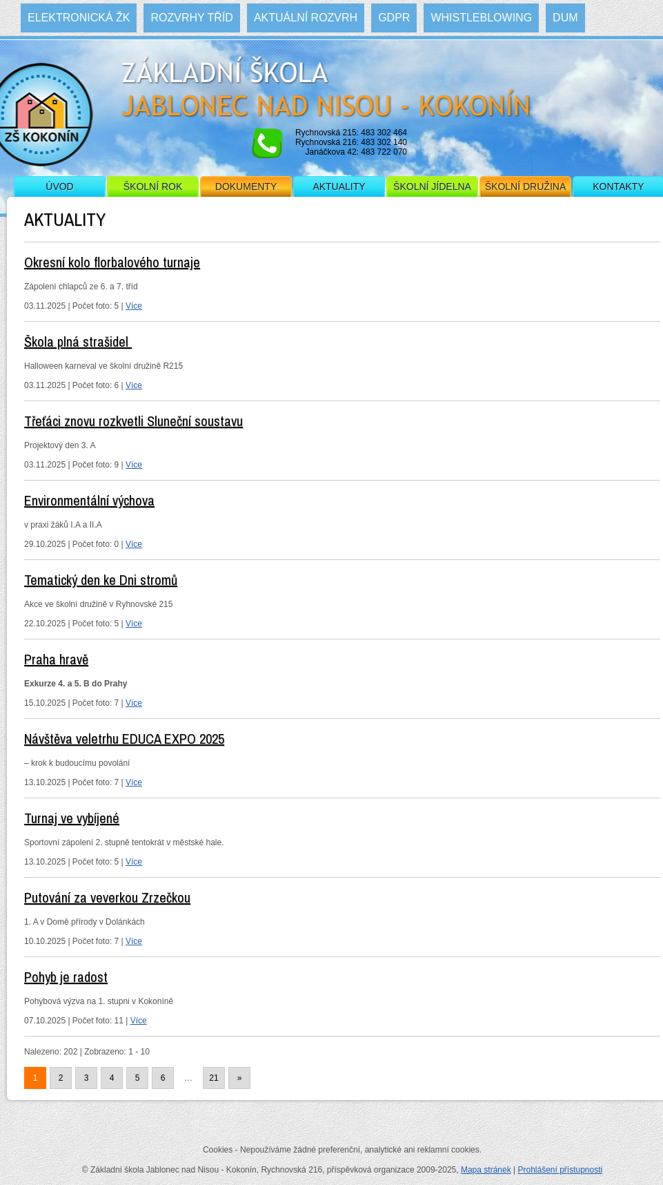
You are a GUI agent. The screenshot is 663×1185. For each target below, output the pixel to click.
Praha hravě (56, 659)
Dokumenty (246, 186)
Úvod (59, 186)
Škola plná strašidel (78, 341)
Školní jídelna (432, 186)
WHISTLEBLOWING (481, 17)
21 (213, 1078)
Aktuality (339, 186)
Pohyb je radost (66, 976)
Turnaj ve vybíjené (71, 818)
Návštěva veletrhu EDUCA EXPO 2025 (124, 738)
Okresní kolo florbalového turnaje (112, 262)
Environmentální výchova (89, 500)
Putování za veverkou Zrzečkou (107, 897)
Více (134, 306)
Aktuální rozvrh (305, 17)
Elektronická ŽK (79, 17)
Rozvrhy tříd (191, 17)
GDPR (394, 17)
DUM (565, 17)
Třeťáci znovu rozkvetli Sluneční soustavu (133, 421)
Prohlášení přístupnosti (559, 1170)
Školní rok (153, 186)
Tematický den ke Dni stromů (100, 579)
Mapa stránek (486, 1170)
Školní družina (525, 186)
